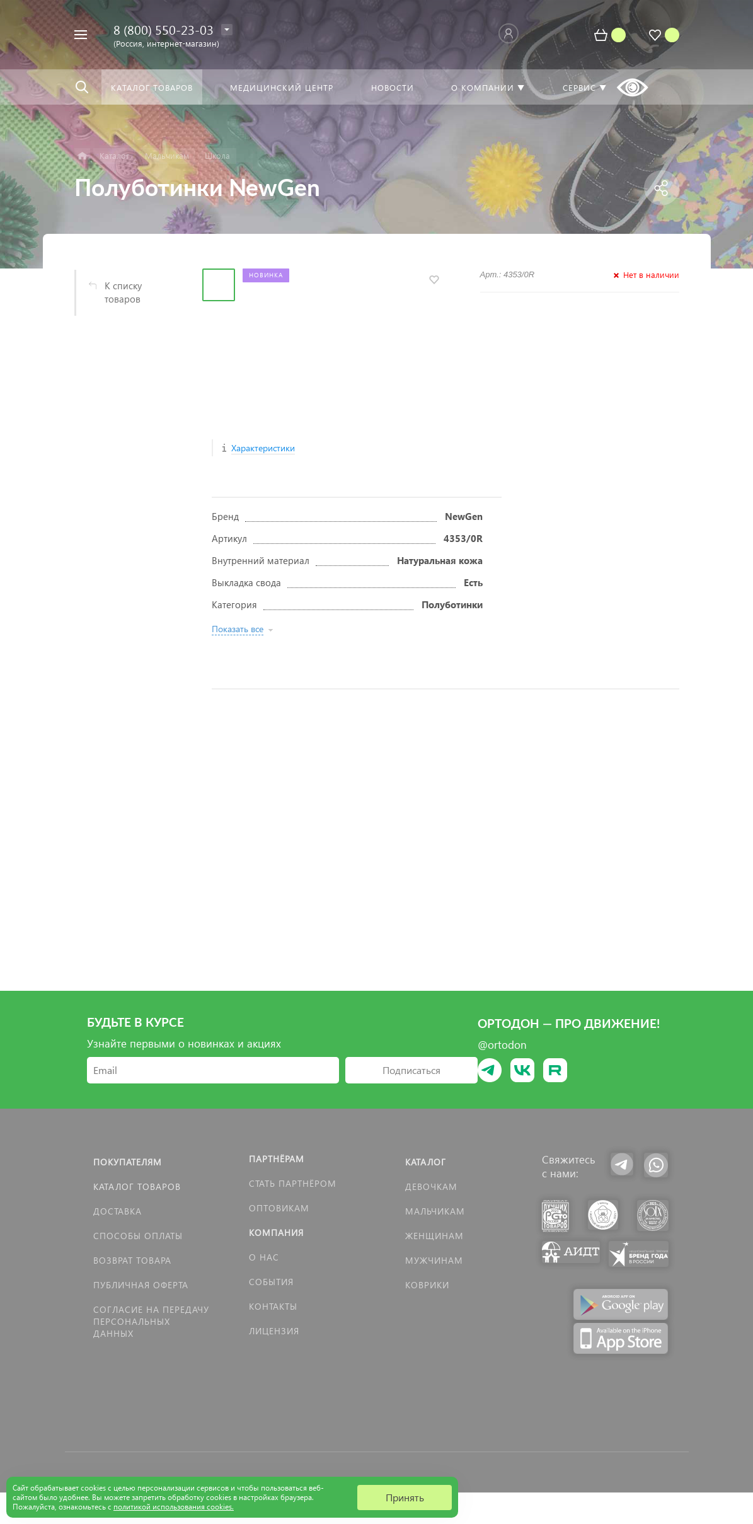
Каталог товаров (137, 1186)
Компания (276, 1232)
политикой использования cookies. (173, 1506)
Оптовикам (279, 1208)
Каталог (425, 1162)
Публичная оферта (140, 1285)
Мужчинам (434, 1260)
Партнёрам (276, 1159)
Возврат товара (132, 1260)
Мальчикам (435, 1211)
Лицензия (274, 1331)
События (271, 1282)
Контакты (273, 1306)
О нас (264, 1257)
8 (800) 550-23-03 (163, 29)
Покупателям (127, 1162)
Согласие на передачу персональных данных (151, 1321)
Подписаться (411, 1070)
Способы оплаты (138, 1236)
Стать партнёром (292, 1183)
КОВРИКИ (427, 1285)
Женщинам (434, 1236)
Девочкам (431, 1186)
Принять (405, 1497)
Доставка (117, 1211)
